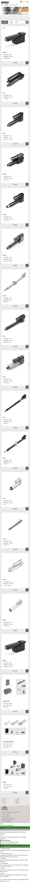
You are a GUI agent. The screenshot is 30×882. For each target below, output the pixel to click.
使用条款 (3, 821)
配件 (17, 22)
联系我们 (17, 802)
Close (1, 823)
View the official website (11, 843)
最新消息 (17, 800)
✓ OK (8, 881)
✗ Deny (1, 828)
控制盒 (11, 22)
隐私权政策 (8, 821)
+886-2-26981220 (6, 814)
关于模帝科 (4, 798)
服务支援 (4, 802)
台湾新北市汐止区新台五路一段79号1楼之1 (10, 812)
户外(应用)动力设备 (13, 5)
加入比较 (15, 62)
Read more (3, 843)
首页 (2, 5)
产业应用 (17, 798)
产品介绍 (4, 800)
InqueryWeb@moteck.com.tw (9, 817)
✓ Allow (1, 827)
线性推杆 (5, 22)
